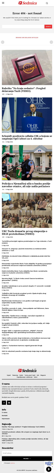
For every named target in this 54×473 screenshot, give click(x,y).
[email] (27, 453)
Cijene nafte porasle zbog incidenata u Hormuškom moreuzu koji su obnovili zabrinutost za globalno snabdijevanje (26, 339)
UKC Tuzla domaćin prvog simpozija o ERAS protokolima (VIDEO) (24, 232)
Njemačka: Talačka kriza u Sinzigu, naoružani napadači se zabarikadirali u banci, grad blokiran (23, 316)
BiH (3, 436)
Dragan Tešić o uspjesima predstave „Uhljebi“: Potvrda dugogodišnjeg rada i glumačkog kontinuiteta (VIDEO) (22, 331)
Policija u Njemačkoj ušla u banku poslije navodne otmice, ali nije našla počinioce (26, 185)
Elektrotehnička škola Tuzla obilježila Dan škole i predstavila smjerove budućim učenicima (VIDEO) (24, 272)
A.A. (3, 142)
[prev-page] (2, 42)
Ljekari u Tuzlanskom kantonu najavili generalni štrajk (22, 345)
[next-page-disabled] (51, 42)
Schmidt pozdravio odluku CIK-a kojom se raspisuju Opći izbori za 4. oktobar (27, 137)
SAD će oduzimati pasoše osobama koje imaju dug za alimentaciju (26, 351)
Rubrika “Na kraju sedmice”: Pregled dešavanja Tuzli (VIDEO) (23, 90)
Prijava (27, 458)
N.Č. (3, 94)
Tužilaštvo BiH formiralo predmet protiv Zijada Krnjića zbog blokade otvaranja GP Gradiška (24, 294)
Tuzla (4, 429)
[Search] (48, 26)
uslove (13, 463)
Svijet (4, 443)
